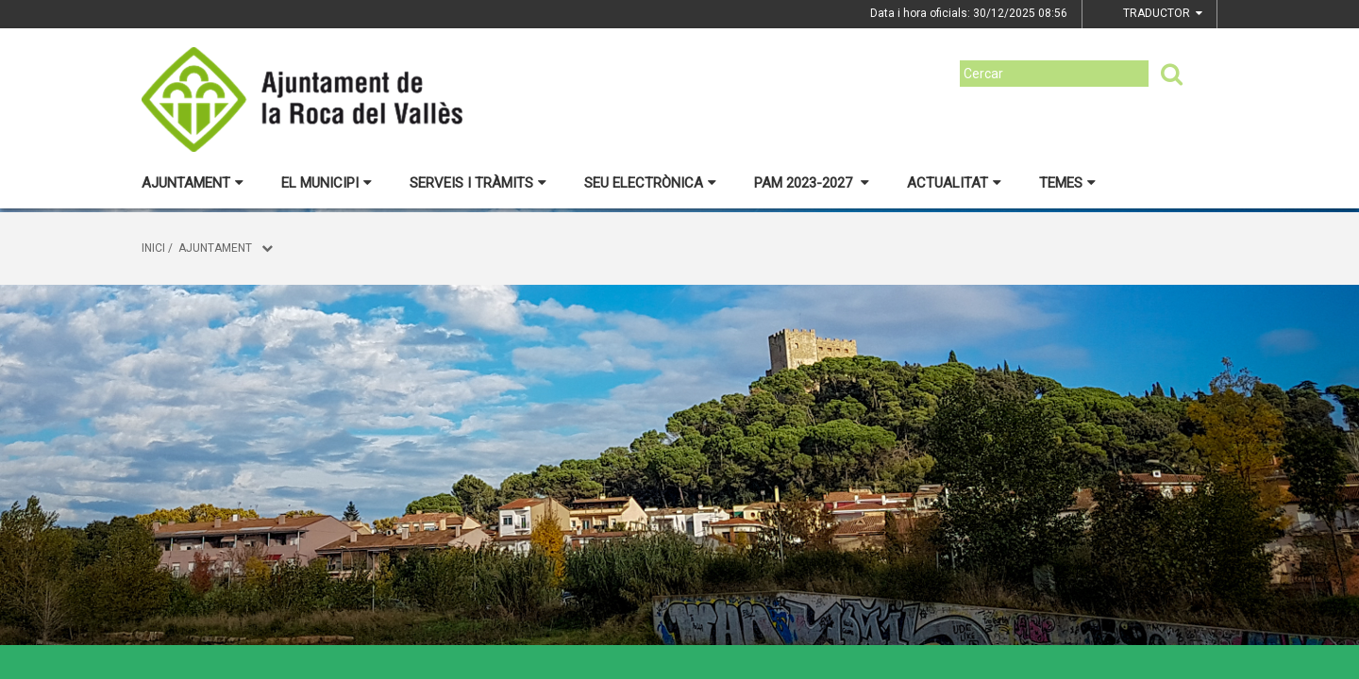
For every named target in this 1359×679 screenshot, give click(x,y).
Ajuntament (192, 182)
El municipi (326, 182)
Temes (1067, 182)
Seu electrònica (650, 182)
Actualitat (954, 182)
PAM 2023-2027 (811, 182)
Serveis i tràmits (478, 182)
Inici (153, 248)
